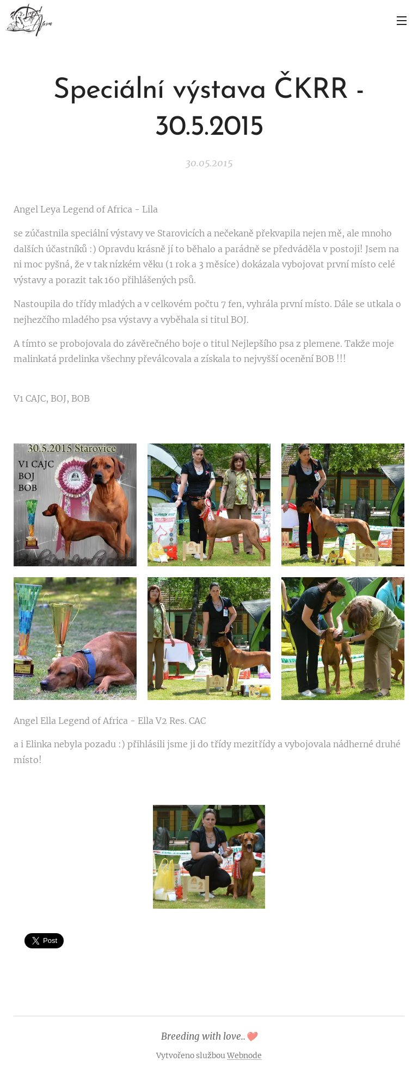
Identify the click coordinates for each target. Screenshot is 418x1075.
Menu (402, 20)
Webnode (244, 1055)
